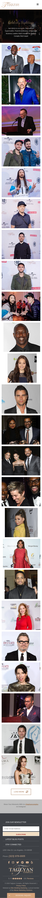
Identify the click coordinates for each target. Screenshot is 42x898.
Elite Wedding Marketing (19, 888)
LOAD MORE (21, 792)
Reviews (30, 878)
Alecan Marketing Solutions (23, 890)
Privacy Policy (21, 885)
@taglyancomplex (31, 804)
